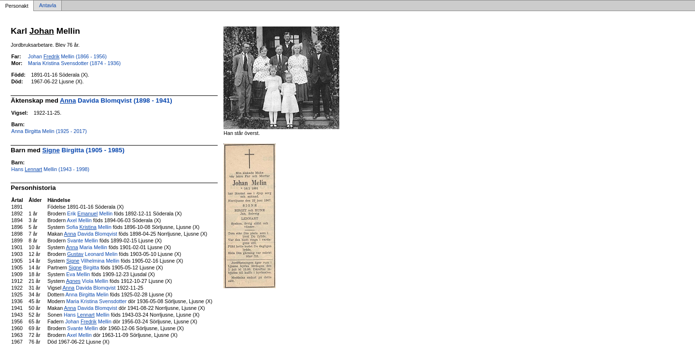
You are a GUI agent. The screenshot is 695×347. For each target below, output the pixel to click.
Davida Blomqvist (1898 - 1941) (116, 100)
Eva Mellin (78, 274)
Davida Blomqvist (90, 234)
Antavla (47, 6)
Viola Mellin (87, 281)
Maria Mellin (86, 247)
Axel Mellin (79, 220)
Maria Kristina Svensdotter (96, 301)
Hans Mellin (87, 315)
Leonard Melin (92, 254)
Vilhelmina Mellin (92, 261)
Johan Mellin (88, 321)
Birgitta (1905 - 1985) (83, 150)
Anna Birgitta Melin (87, 294)
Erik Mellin (89, 213)
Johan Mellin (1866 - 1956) (67, 56)
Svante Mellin (82, 240)
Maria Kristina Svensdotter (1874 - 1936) (74, 63)
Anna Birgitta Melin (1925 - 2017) (48, 131)
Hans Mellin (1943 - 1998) (50, 169)
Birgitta (84, 267)
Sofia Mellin (88, 227)
